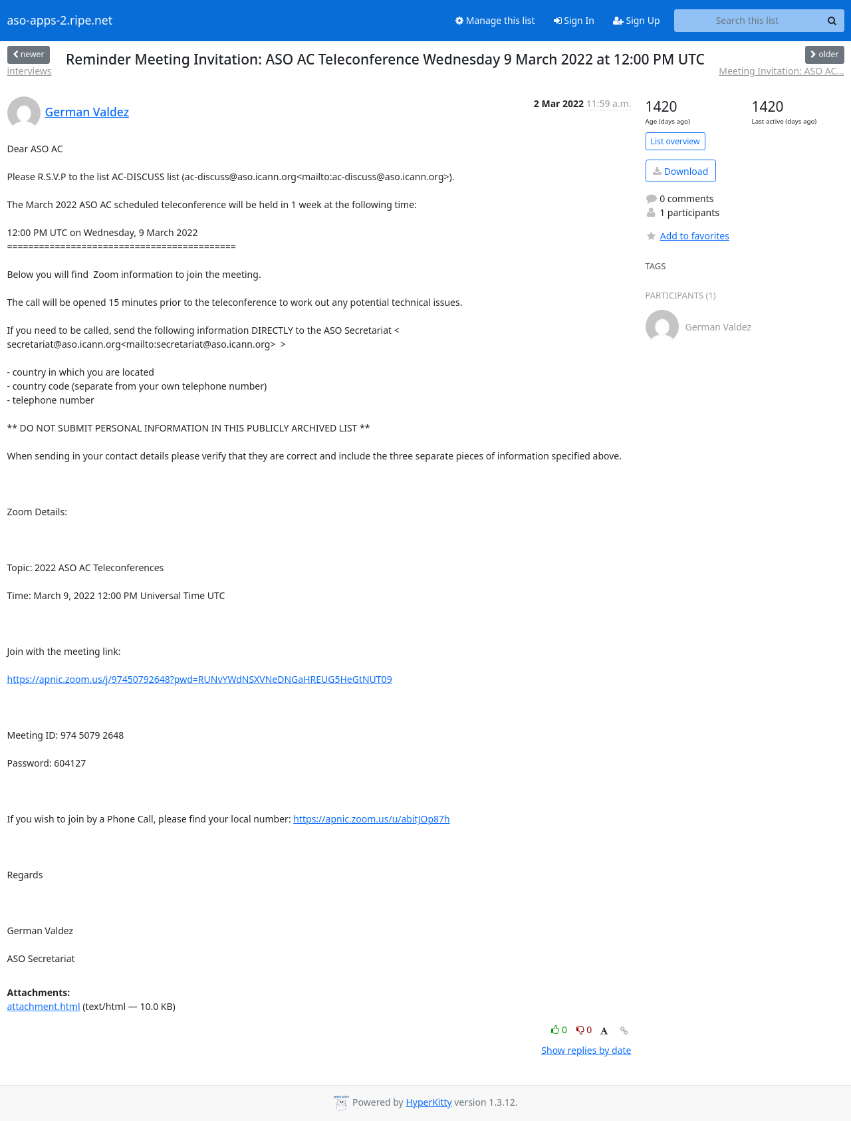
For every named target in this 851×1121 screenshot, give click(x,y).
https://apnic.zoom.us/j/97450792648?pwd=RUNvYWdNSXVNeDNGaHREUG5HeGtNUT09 (199, 679)
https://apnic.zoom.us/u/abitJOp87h (371, 818)
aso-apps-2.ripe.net (60, 21)
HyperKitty (428, 1102)
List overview (675, 141)
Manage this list (495, 20)
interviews (29, 70)
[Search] (832, 20)
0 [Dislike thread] (584, 1029)
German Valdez (87, 112)
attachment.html (43, 1006)
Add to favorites (687, 235)
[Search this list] (747, 20)
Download (680, 171)
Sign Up (636, 20)
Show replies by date (586, 1050)
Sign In (574, 20)
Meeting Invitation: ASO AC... (781, 70)
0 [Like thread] (560, 1029)
